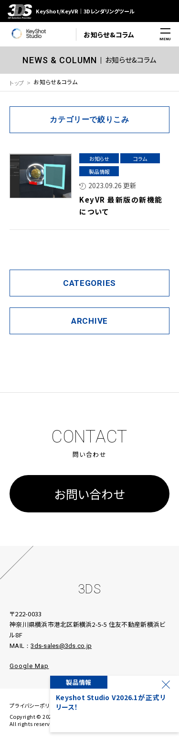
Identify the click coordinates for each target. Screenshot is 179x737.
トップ (17, 83)
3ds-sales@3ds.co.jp (61, 645)
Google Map (29, 665)
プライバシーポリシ (32, 705)
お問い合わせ (89, 493)
